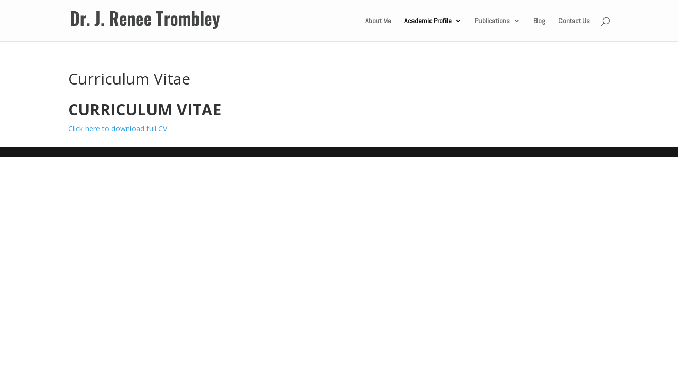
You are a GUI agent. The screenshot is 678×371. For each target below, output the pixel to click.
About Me (378, 21)
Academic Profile (428, 21)
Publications (492, 21)
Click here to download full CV (117, 128)
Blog (539, 21)
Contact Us (574, 21)
